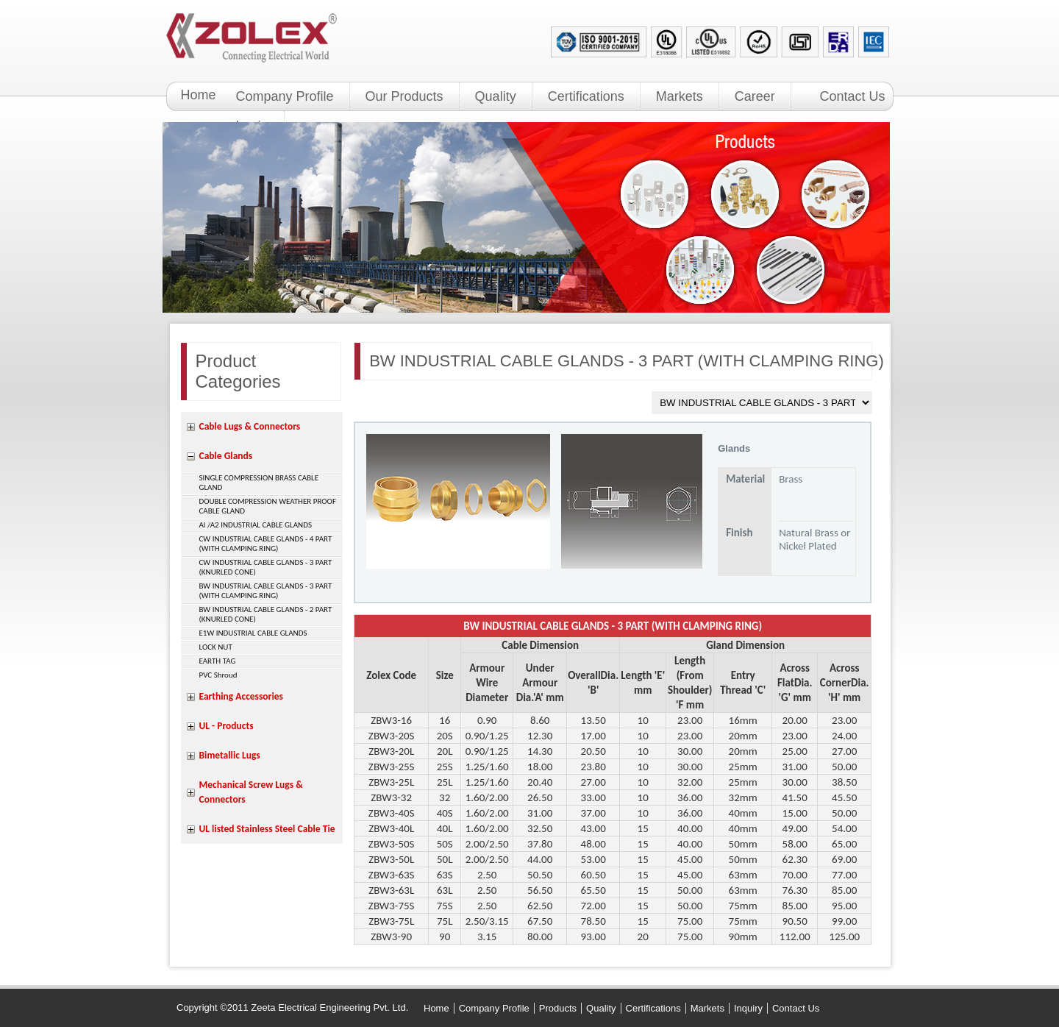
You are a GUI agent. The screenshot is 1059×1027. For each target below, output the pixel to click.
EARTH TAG (217, 661)
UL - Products (226, 725)
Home (198, 95)
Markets (679, 96)
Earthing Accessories (241, 696)
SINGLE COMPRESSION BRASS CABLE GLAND (259, 482)
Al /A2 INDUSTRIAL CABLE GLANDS (255, 525)
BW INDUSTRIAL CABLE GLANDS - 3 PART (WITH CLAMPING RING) (265, 590)
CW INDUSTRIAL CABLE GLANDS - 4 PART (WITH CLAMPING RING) (265, 543)
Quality (495, 96)
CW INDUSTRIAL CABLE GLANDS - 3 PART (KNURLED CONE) (265, 567)
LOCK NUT (215, 647)
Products (558, 1008)
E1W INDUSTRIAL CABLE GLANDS (253, 633)
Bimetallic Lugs (229, 755)
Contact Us (852, 96)
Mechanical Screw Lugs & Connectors (251, 792)
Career (755, 96)
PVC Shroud (218, 675)
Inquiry (748, 1008)
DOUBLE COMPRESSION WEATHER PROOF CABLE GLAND (267, 506)
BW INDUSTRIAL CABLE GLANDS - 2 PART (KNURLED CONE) (265, 614)
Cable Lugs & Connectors (250, 426)
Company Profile (285, 96)
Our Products (404, 96)
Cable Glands (226, 455)
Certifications (586, 96)
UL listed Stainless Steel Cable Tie (267, 828)
